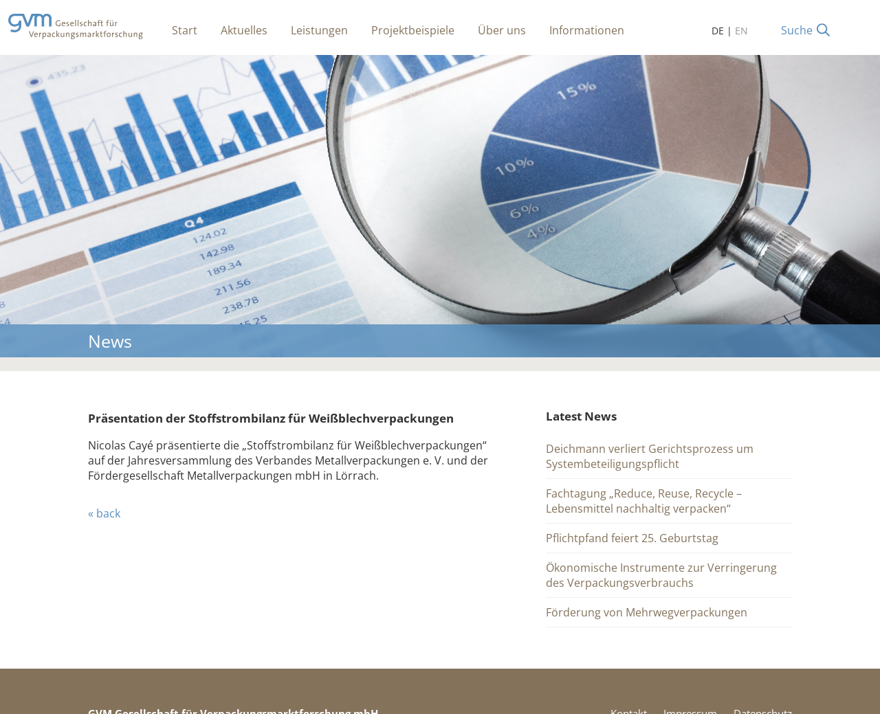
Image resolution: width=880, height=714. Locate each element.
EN (741, 30)
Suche (797, 30)
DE (718, 30)
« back (104, 513)
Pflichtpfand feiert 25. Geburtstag (632, 538)
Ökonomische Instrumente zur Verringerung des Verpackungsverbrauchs (661, 575)
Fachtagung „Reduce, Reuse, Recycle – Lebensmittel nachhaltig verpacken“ (644, 501)
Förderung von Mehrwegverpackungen (646, 612)
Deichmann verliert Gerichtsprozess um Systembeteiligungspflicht (650, 456)
